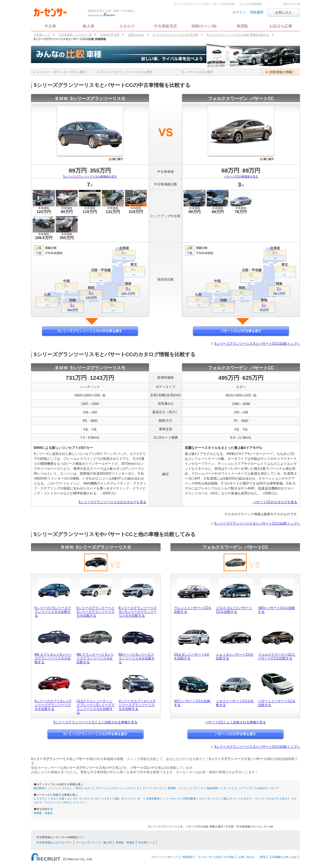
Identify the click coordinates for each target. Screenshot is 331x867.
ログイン (239, 12)
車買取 (242, 26)
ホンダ (72, 798)
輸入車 (88, 26)
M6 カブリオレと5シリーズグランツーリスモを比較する (53, 658)
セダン (88, 788)
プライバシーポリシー (164, 856)
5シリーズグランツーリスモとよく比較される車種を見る (96, 722)
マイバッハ (79, 802)
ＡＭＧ (65, 802)
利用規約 (187, 856)
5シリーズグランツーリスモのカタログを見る (112, 502)
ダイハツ (126, 798)
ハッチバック (131, 788)
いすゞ (139, 798)
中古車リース (146, 842)
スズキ (105, 798)
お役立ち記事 (280, 26)
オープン (159, 788)
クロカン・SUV (71, 788)
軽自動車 (39, 788)
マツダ (83, 798)
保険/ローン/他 (204, 26)
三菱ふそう (228, 798)
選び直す (116, 159)
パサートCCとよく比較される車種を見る (235, 722)
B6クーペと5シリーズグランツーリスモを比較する (137, 658)
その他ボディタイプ (266, 788)
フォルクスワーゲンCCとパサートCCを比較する (277, 656)
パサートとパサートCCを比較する (277, 703)
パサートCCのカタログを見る (275, 502)
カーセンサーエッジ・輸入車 (94, 842)
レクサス (39, 798)
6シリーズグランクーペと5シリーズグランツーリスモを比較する (96, 611)
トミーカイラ (171, 798)
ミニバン (53, 788)
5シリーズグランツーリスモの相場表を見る (90, 176)
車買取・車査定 (43, 813)
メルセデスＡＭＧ (277, 798)
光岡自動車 (153, 798)
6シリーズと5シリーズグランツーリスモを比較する (53, 611)
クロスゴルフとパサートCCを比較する (234, 610)
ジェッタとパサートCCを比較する (235, 656)
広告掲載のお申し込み (283, 856)
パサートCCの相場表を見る (241, 176)
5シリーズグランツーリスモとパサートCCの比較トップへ (257, 343)
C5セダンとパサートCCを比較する (191, 656)
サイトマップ (292, 3)
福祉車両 (212, 788)
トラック (226, 788)
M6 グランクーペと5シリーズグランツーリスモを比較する (95, 658)
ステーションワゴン (107, 788)
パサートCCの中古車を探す (240, 331)
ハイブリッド (195, 788)
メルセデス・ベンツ (250, 798)
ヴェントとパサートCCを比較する (193, 610)
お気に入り (283, 12)
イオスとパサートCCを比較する (235, 703)
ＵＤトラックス (208, 798)
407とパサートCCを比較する (192, 703)
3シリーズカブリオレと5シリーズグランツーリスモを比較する (137, 705)
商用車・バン (176, 788)
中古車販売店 (165, 26)
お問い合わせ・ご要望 (252, 856)
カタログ (127, 26)
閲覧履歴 (256, 12)
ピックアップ (243, 788)
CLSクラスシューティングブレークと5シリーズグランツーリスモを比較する (96, 707)
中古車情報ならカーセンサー (54, 842)
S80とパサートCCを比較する (276, 610)
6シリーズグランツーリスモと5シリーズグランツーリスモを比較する (138, 611)
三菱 (115, 798)
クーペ (146, 788)
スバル (94, 798)
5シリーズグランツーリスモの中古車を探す (90, 331)
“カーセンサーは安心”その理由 (216, 856)
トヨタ (52, 798)
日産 (61, 798)
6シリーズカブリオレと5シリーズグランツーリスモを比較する (53, 705)
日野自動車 (189, 798)
